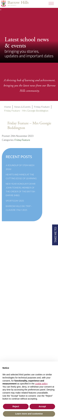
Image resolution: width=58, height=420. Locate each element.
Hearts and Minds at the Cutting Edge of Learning (21, 176)
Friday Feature (22, 140)
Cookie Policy (13, 300)
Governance (12, 292)
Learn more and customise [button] (29, 413)
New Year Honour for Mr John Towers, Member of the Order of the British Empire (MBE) (20, 189)
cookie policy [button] (41, 383)
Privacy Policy (13, 304)
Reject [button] (16, 406)
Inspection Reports (15, 288)
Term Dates (11, 279)
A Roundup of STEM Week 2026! (20, 167)
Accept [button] (42, 406)
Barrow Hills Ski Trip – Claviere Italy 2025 (19, 208)
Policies (9, 283)
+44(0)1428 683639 (16, 361)
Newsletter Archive (16, 296)
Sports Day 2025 (15, 200)
